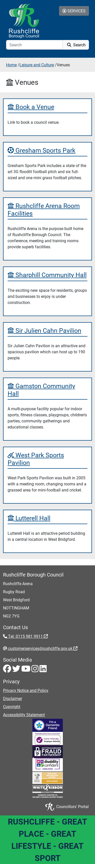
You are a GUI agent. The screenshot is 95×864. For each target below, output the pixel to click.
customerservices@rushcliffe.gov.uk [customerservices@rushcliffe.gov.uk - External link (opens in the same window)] (42, 648)
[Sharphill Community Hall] (47, 274)
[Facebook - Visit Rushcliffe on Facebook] (7, 670)
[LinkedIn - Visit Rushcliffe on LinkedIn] (43, 670)
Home (11, 64)
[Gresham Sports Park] (47, 150)
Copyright (11, 706)
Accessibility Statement (24, 714)
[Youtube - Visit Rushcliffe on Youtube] (26, 670)
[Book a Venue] (47, 106)
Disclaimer (12, 698)
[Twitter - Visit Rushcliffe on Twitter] (16, 670)
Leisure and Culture (37, 64)
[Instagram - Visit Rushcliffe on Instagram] (35, 670)
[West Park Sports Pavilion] (47, 458)
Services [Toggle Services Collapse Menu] (74, 10)
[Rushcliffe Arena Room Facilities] (47, 209)
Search (76, 44)
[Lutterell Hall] (47, 518)
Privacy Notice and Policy (25, 690)
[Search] (34, 45)
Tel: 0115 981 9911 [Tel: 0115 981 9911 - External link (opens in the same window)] (27, 636)
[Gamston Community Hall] (47, 389)
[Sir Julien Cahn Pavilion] (47, 330)
